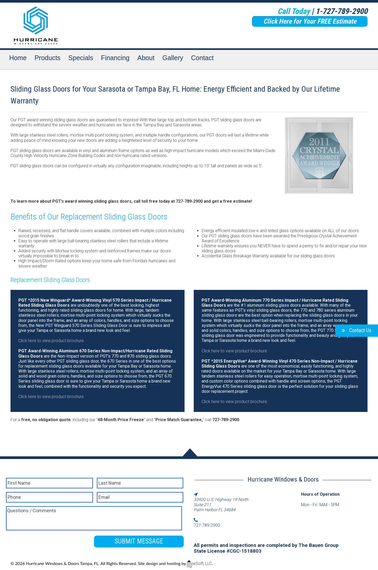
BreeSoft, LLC (199, 563)
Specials (80, 57)
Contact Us (360, 330)
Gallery (172, 57)
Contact (202, 57)
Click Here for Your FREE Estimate (309, 21)
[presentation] (46, 542)
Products (48, 57)
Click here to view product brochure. (51, 340)
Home (18, 57)
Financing (115, 57)
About (145, 57)
